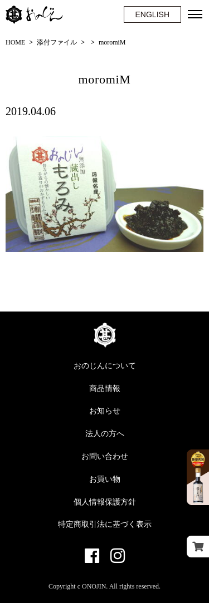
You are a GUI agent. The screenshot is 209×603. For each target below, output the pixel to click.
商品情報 (104, 388)
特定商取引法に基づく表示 (105, 524)
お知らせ (104, 411)
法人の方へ (104, 433)
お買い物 (104, 479)
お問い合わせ (104, 456)
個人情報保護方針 (105, 502)
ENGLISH (152, 14)
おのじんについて (105, 366)
